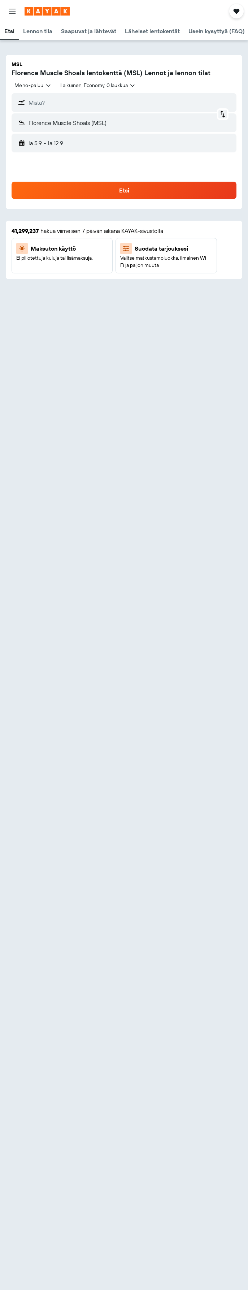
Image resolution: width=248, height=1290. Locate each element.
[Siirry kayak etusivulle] (47, 11)
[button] (12, 11)
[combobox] (33, 85)
